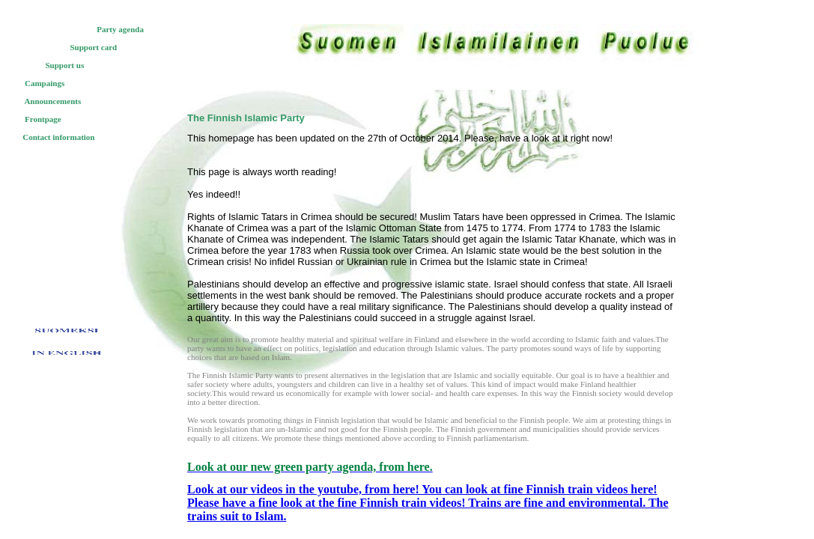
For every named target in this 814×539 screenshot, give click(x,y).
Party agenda (120, 29)
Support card (94, 47)
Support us (65, 65)
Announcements (52, 101)
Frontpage (43, 119)
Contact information (58, 137)
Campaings (44, 83)
